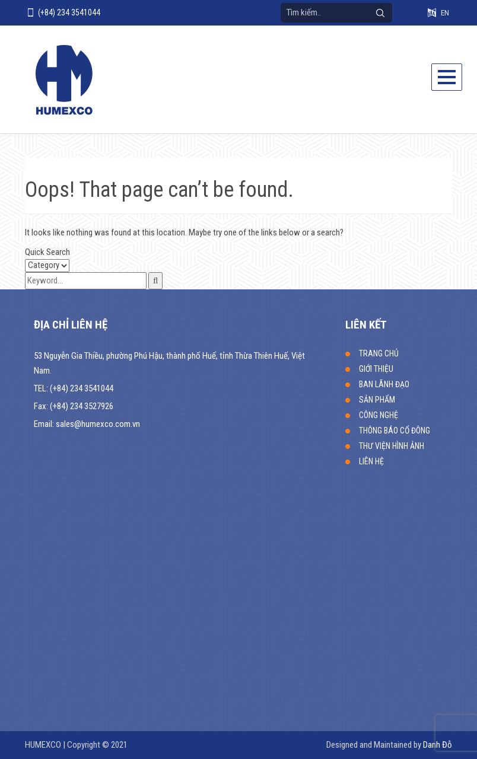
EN (445, 12)
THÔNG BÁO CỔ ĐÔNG (394, 430)
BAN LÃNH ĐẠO (384, 384)
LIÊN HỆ (371, 461)
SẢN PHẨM (377, 399)
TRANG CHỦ (379, 353)
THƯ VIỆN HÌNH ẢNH (391, 446)
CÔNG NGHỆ (378, 415)
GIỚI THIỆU (376, 369)
